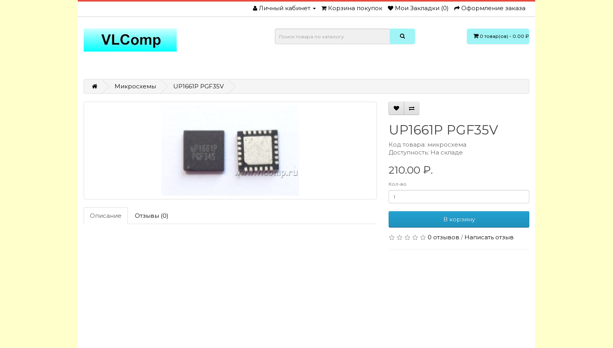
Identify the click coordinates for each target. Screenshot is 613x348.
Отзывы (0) (151, 215)
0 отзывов (443, 237)
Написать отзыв (489, 237)
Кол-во (398, 184)
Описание (106, 215)
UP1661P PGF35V (198, 86)
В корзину (459, 219)
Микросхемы (135, 86)
